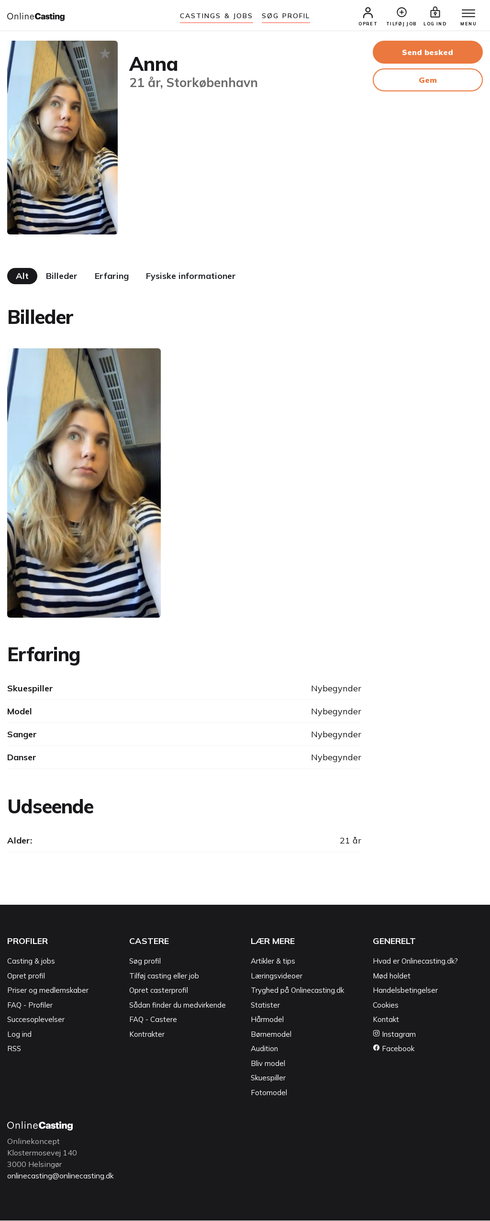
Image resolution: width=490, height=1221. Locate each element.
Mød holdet (392, 976)
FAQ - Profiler (30, 1005)
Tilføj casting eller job (164, 976)
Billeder (62, 276)
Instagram (394, 1035)
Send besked (427, 53)
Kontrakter (147, 1035)
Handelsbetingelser (405, 991)
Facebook (393, 1049)
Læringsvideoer (276, 976)
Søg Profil (286, 15)
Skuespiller (268, 1078)
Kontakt (386, 1020)
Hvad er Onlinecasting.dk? (415, 961)
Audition (264, 1049)
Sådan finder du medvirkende (177, 1005)
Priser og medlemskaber (48, 991)
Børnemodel (271, 1035)
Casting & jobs (31, 961)
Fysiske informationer (191, 276)
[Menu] (466, 14)
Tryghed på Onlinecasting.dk (297, 991)
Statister (265, 1005)
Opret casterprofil (158, 991)
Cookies (386, 1005)
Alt (22, 276)
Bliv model (268, 1064)
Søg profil (145, 961)
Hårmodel (267, 1020)
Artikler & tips (273, 961)
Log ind (19, 1035)
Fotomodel (269, 1093)
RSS (14, 1049)
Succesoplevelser (36, 1020)
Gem (428, 81)
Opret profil (26, 976)
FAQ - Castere (153, 1020)
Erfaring (112, 276)
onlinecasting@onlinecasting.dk (63, 1176)
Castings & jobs (217, 15)
